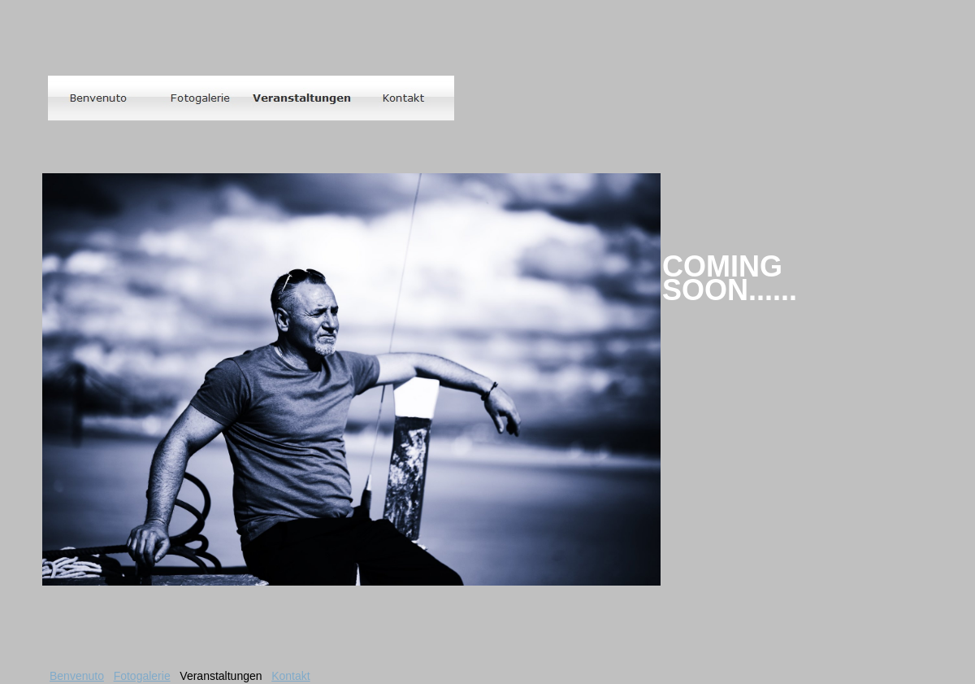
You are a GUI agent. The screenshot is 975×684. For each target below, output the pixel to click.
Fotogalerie (142, 675)
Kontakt (290, 675)
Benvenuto (77, 675)
